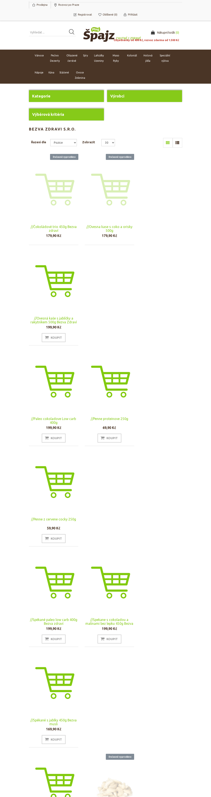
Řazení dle (38, 142)
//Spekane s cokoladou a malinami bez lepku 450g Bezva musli (105, 425)
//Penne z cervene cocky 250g (158, 321)
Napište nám (78, 748)
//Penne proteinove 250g (105, 321)
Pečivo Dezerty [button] (55, 58)
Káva (51, 72)
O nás (74, 735)
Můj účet (36, 735)
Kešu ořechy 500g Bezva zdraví (105, 530)
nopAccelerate (172, 777)
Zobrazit (88, 142)
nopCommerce (55, 771)
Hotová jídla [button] (148, 58)
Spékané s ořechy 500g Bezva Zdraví (52, 632)
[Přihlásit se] (66, 701)
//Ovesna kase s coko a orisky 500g (106, 228)
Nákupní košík (39, 741)
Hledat (155, 735)
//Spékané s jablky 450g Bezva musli (159, 423)
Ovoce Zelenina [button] (80, 75)
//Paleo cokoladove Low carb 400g (52, 323)
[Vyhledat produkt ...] (52, 32)
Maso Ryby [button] (116, 58)
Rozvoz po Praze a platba (123, 744)
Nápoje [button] (39, 72)
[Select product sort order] (63, 142)
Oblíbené (37, 748)
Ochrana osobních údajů (122, 754)
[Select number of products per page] (108, 142)
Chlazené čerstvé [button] (72, 58)
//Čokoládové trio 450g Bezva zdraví (52, 228)
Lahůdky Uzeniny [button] (99, 58)
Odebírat (40, 711)
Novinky (156, 748)
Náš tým (75, 741)
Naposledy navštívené (165, 742)
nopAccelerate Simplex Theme (162, 771)
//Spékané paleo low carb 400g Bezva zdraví (52, 423)
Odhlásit (60, 711)
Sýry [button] (85, 55)
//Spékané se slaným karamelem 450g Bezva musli (52, 524)
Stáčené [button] (64, 72)
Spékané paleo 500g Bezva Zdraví (158, 524)
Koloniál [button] (132, 55)
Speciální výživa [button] (165, 58)
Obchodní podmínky (124, 735)
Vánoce (39, 55)
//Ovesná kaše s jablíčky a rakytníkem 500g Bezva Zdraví (159, 222)
